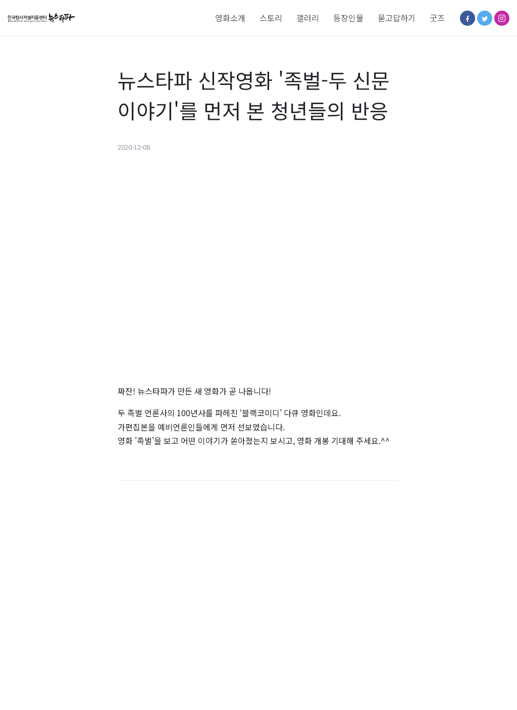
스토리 (271, 18)
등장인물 (348, 18)
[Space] (45, 18)
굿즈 (437, 18)
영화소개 (230, 18)
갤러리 (307, 18)
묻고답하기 (397, 18)
